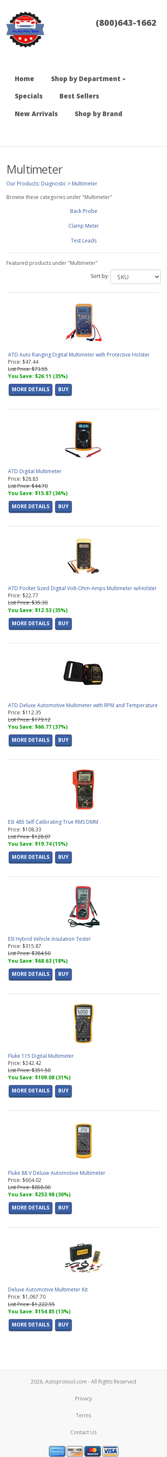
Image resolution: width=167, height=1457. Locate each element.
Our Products (22, 183)
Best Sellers (79, 96)
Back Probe (83, 211)
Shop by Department (88, 78)
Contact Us (83, 1432)
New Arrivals (36, 113)
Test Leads (84, 240)
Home (24, 78)
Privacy (83, 1398)
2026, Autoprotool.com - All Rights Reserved (83, 1381)
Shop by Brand (98, 113)
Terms (83, 1415)
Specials (29, 96)
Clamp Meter (83, 225)
